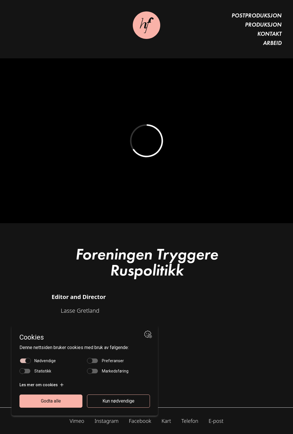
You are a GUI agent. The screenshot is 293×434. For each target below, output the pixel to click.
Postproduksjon (256, 15)
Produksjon (263, 24)
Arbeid (272, 43)
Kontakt (269, 33)
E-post (216, 420)
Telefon (189, 420)
